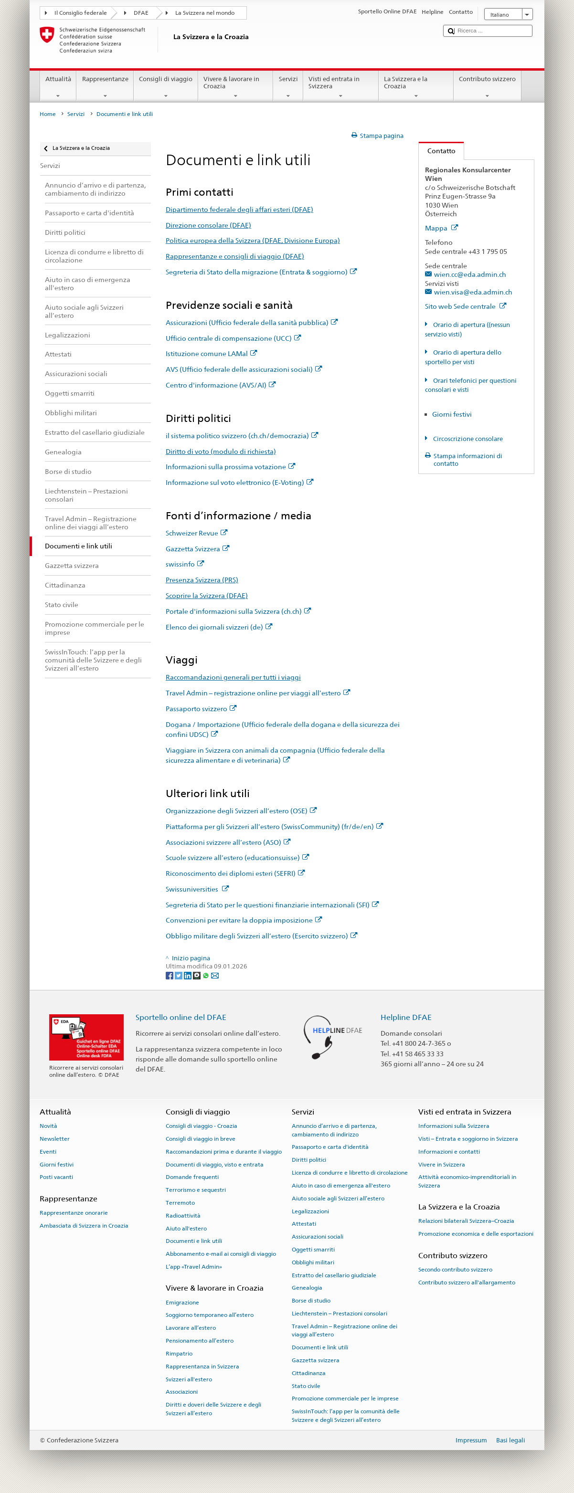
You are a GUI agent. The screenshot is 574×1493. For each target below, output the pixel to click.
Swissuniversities (197, 889)
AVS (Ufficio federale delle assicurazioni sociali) (244, 369)
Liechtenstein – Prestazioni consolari (339, 1313)
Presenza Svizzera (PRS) (202, 580)
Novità (48, 1126)
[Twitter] (179, 974)
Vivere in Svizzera (441, 1164)
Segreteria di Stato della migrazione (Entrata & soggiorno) (261, 272)
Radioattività (183, 1215)
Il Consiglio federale (80, 13)
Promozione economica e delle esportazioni (475, 1233)
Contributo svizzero (487, 87)
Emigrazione (182, 1302)
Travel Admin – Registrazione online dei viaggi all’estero (344, 1330)
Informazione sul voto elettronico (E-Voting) (240, 482)
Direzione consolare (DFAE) (208, 225)
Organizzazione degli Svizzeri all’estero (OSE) (241, 811)
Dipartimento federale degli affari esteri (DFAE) (239, 209)
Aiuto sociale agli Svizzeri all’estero (338, 1198)
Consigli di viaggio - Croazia (201, 1126)
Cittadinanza (309, 1373)
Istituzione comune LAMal (211, 353)
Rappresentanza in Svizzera (202, 1366)
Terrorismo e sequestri (196, 1190)
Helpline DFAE (406, 1017)
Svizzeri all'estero (189, 1379)
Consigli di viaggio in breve (200, 1139)
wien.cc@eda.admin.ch (470, 274)
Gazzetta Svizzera (198, 549)
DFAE (141, 13)
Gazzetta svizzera (316, 1360)
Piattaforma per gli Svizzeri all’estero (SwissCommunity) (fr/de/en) (274, 826)
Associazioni (182, 1391)
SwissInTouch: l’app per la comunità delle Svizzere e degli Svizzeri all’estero (346, 1415)
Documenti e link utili (194, 1241)
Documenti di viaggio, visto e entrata (215, 1164)
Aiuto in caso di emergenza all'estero (341, 1185)
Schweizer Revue (197, 533)
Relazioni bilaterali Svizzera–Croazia (466, 1221)
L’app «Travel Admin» (194, 1266)
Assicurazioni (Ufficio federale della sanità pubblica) (252, 322)
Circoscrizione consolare (467, 438)
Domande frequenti (192, 1177)
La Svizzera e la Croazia (416, 87)
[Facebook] (170, 974)
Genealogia (307, 1287)
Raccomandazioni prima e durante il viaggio (224, 1151)
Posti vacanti (56, 1177)
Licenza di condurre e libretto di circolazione (350, 1172)
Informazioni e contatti (449, 1151)
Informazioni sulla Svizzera (453, 1126)
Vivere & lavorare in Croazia (236, 87)
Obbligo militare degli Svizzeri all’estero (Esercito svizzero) (262, 936)
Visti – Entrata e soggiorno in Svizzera (468, 1139)
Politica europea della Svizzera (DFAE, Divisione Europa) (253, 240)
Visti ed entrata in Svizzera (341, 87)
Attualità (58, 87)
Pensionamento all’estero (200, 1340)
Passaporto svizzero (201, 708)
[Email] (215, 974)
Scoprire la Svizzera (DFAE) (207, 595)
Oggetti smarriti (313, 1249)
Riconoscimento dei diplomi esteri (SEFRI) (235, 873)
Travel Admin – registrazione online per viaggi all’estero (258, 693)
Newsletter (55, 1139)
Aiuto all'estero (186, 1228)
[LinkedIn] (188, 974)
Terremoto (180, 1202)
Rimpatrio (179, 1353)
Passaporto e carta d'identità (330, 1147)
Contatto (437, 151)
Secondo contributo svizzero (455, 1269)
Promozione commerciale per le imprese (345, 1398)
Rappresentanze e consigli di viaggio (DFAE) (235, 256)
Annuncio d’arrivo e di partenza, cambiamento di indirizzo (334, 1130)
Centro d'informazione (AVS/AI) (221, 385)
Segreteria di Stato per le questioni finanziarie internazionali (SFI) (272, 905)
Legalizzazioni (310, 1211)
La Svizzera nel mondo (204, 13)
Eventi (48, 1151)
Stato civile (306, 1385)
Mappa (441, 228)
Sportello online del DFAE (181, 1017)
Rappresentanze (105, 87)
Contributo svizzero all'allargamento (466, 1282)
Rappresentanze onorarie (74, 1212)
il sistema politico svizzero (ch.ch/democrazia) (242, 435)
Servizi (288, 87)
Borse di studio (311, 1300)
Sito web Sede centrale (466, 306)
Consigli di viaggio (166, 87)
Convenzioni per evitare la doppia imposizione (244, 920)
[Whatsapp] (206, 974)
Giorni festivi (452, 414)
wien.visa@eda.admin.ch (473, 292)
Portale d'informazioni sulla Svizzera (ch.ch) (238, 611)
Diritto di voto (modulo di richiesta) (221, 451)
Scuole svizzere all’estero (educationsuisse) (237, 857)
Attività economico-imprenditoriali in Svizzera (467, 1181)
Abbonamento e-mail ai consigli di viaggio (221, 1254)
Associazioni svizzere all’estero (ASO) (228, 842)
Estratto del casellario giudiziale (334, 1275)
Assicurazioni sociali (317, 1236)
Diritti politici (309, 1160)
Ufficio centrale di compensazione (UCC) (233, 338)
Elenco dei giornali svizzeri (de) (219, 627)
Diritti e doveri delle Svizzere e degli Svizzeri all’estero (213, 1408)
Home (48, 114)
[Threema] (197, 974)
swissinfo (185, 564)
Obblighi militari (313, 1262)
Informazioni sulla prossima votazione (231, 467)
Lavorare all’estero (191, 1328)
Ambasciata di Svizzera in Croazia (84, 1225)
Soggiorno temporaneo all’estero (210, 1315)
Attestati (304, 1223)
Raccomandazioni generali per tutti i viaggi (233, 677)
